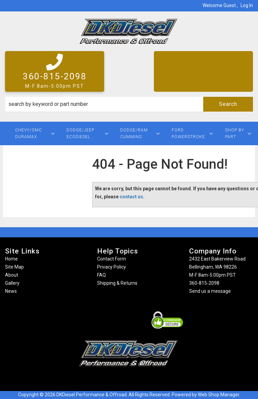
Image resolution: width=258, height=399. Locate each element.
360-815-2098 (204, 283)
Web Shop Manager (218, 394)
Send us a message (210, 291)
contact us (131, 196)
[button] (129, 104)
